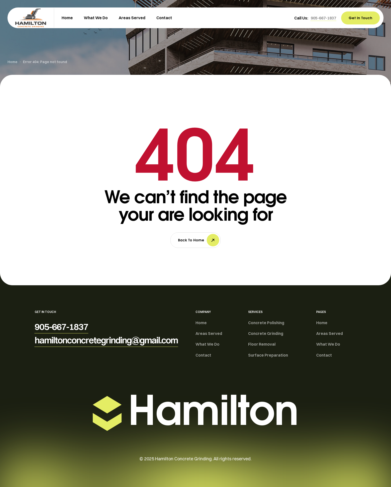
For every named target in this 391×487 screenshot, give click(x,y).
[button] (323, 18)
